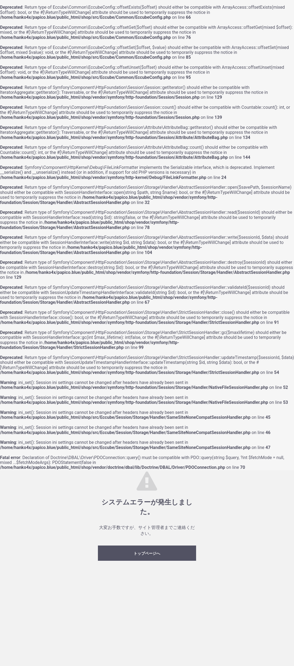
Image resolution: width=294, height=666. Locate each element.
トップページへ (147, 553)
